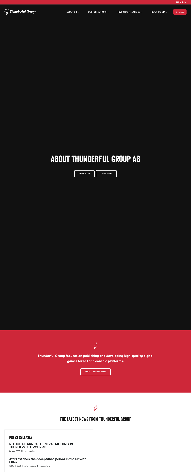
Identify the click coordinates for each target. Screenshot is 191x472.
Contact (180, 12)
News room (159, 12)
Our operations (98, 12)
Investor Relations (130, 12)
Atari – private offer (95, 371)
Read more (106, 173)
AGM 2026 (84, 173)
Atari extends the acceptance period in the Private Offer (47, 461)
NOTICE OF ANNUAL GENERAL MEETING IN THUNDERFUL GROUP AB (41, 446)
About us (73, 12)
